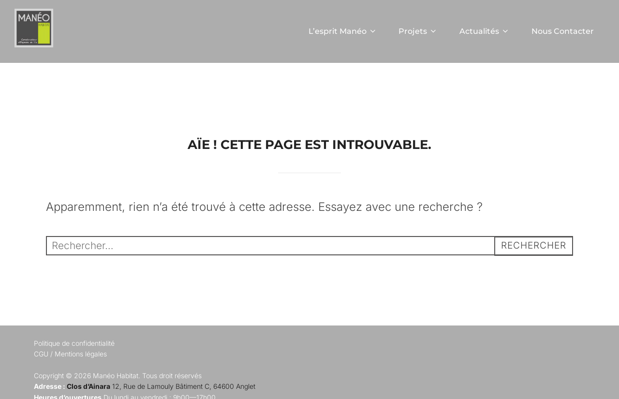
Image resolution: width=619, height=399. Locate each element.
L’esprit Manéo (342, 31)
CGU (41, 378)
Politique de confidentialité (74, 367)
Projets (418, 31)
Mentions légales (81, 378)
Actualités (484, 31)
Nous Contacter (562, 31)
